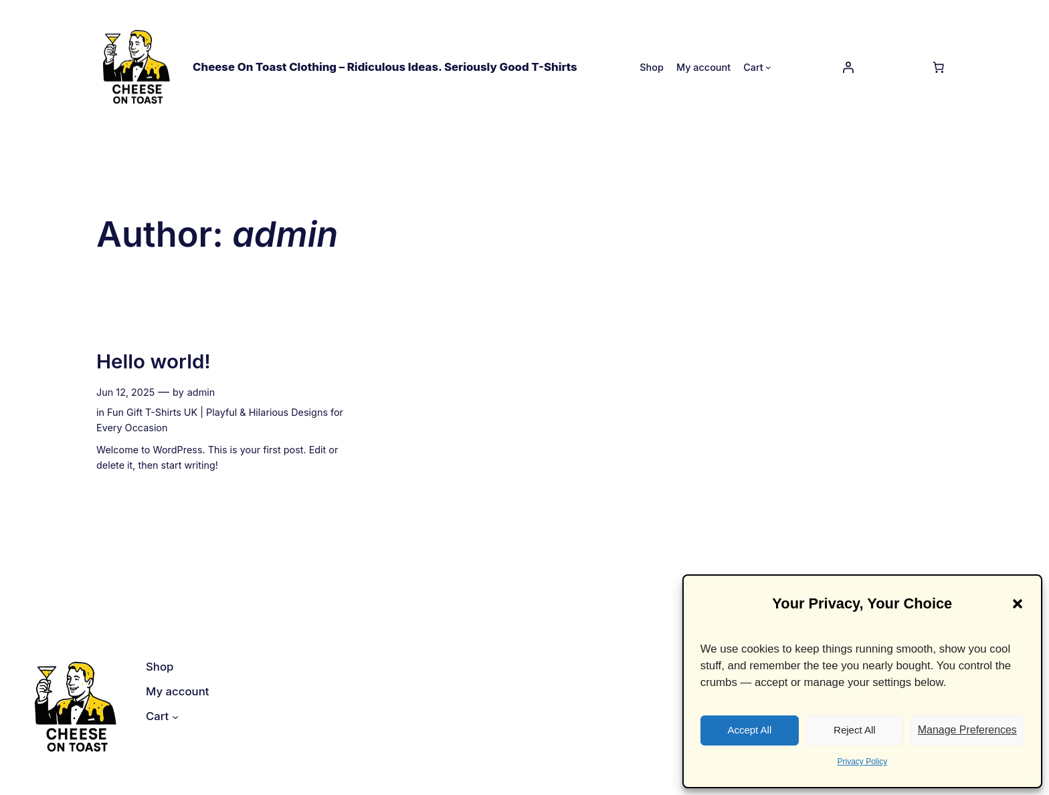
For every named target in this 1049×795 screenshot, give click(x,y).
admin (201, 392)
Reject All (855, 729)
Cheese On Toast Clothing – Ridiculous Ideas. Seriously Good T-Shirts (385, 67)
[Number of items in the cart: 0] (939, 67)
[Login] (848, 67)
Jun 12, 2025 (125, 392)
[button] (1017, 603)
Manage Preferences (967, 729)
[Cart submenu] (768, 67)
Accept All (749, 729)
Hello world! (153, 361)
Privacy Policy (862, 761)
